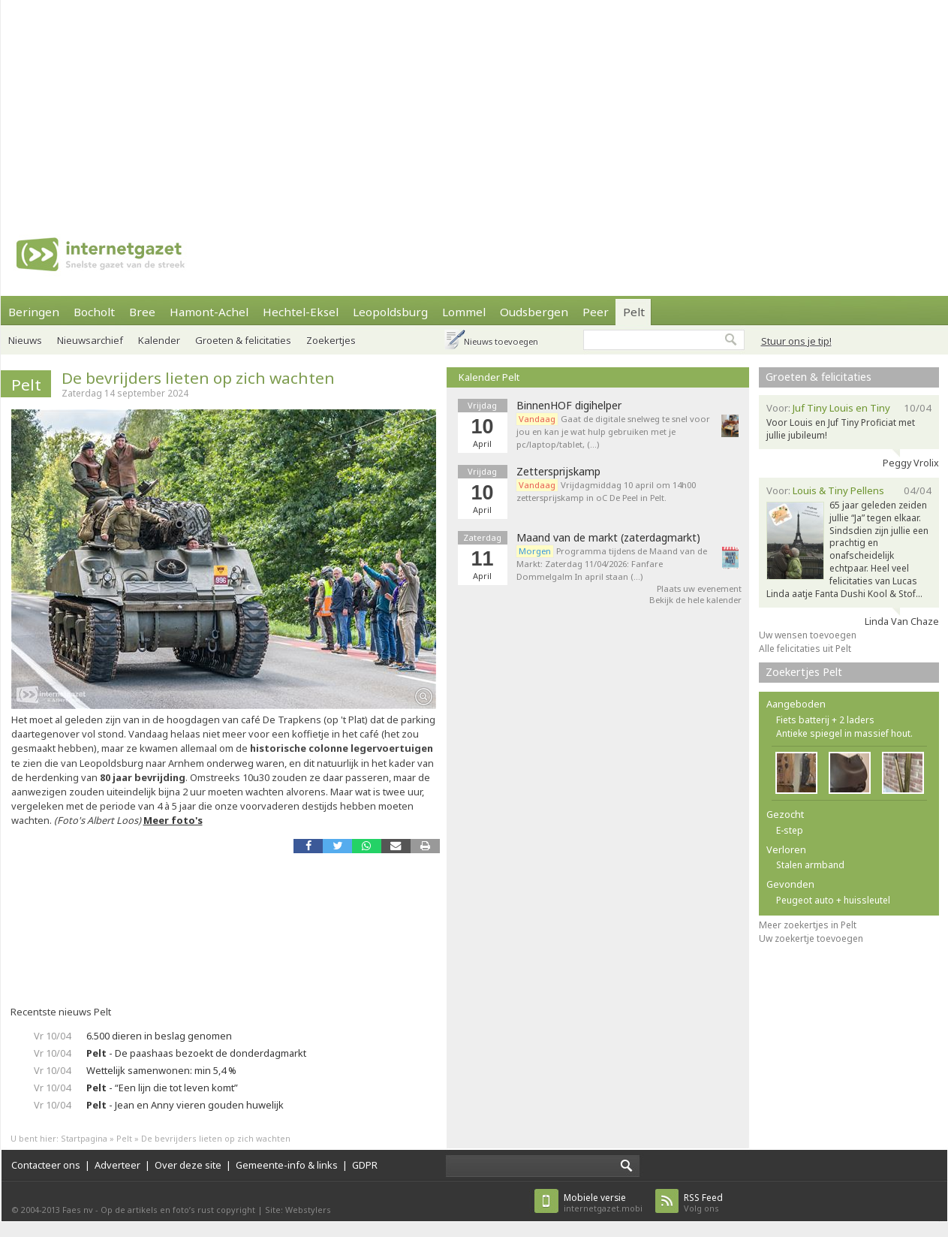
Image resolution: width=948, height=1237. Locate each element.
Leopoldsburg (390, 311)
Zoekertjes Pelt (804, 672)
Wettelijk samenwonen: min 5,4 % (161, 1070)
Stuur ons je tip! (796, 341)
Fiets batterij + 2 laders (825, 720)
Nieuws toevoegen (501, 341)
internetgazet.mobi (603, 1203)
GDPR (365, 1165)
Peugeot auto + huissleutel (833, 900)
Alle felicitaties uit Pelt (805, 648)
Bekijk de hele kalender (695, 599)
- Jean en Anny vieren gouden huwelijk (185, 1105)
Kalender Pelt (489, 377)
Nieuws (25, 340)
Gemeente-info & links (287, 1165)
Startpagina (84, 1138)
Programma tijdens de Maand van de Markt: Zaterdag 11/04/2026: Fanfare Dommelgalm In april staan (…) (611, 563)
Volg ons (703, 1203)
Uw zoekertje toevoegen (811, 938)
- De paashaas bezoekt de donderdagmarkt (196, 1053)
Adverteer (117, 1165)
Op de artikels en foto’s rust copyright (178, 1209)
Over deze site (188, 1165)
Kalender (159, 340)
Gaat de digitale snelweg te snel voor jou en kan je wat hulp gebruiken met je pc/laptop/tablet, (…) (613, 431)
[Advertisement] (283, 105)
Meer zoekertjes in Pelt (807, 925)
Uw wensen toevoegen (807, 635)
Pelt (634, 311)
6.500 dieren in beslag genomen (159, 1035)
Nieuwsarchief (90, 340)
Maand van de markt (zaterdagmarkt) (608, 538)
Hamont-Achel (209, 311)
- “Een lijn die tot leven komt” (162, 1087)
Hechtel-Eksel (301, 311)
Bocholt (94, 311)
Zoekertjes (331, 340)
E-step (789, 830)
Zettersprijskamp (558, 471)
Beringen (33, 311)
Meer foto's (173, 820)
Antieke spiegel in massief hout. (844, 733)
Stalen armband (810, 864)
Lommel (464, 311)
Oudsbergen (534, 311)
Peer (595, 311)
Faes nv (77, 1209)
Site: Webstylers (298, 1209)
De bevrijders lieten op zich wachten (198, 377)
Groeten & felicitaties (243, 340)
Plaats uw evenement (699, 588)
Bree (142, 311)
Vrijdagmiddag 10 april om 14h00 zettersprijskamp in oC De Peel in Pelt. (606, 491)
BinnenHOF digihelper (568, 405)
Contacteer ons (45, 1165)
